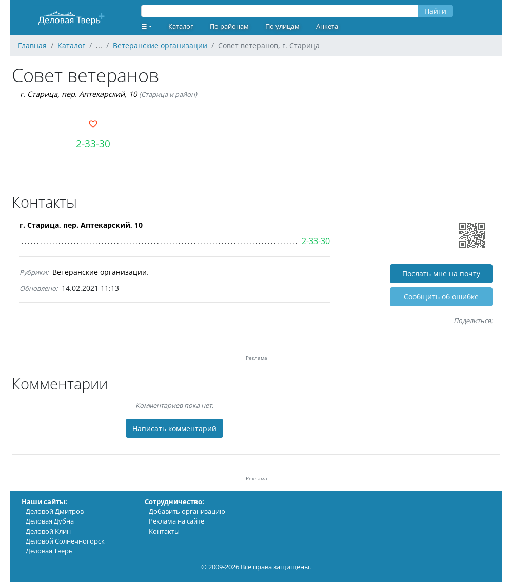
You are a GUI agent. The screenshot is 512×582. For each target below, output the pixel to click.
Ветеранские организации (99, 272)
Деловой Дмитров (55, 511)
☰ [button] (144, 26)
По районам (229, 26)
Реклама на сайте (176, 521)
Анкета (327, 26)
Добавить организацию (187, 511)
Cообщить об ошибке (441, 297)
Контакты (164, 531)
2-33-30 (93, 143)
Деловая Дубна (50, 521)
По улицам (282, 26)
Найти (435, 11)
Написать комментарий (174, 428)
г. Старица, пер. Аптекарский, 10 (78, 94)
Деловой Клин (48, 531)
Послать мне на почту (441, 273)
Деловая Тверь (49, 550)
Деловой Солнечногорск (65, 541)
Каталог (180, 26)
